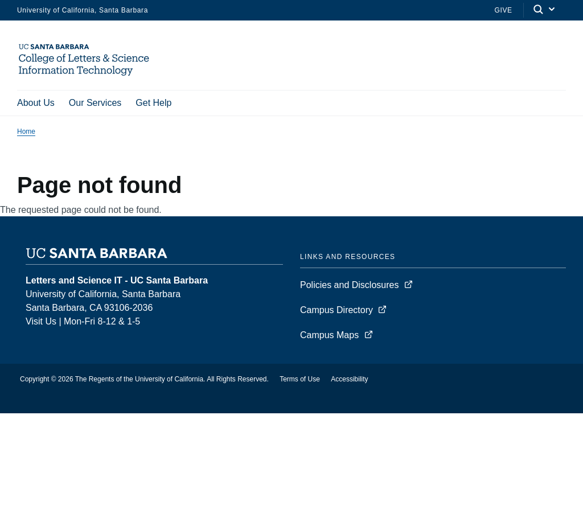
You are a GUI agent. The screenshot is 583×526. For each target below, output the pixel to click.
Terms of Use (300, 379)
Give (503, 10)
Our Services (95, 103)
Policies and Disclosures (349, 285)
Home (26, 131)
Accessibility (349, 379)
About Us (36, 103)
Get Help (153, 103)
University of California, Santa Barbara (82, 10)
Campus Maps (329, 335)
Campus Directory (336, 310)
